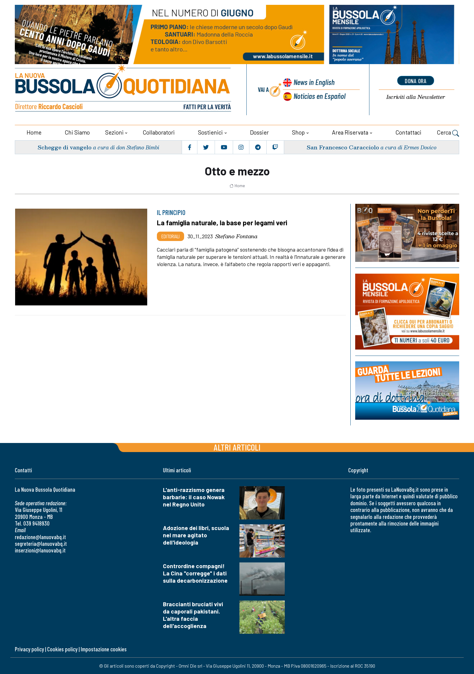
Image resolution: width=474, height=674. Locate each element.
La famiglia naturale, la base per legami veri (222, 222)
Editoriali (170, 236)
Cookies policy (62, 649)
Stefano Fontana (236, 236)
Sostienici (210, 132)
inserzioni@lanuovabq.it (40, 550)
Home (34, 132)
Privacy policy (29, 649)
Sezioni (114, 132)
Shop (298, 132)
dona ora (416, 80)
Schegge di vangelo (64, 147)
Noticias (320, 95)
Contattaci (408, 132)
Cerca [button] (448, 133)
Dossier (259, 132)
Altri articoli (237, 447)
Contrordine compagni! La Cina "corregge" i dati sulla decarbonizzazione (195, 573)
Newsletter (415, 97)
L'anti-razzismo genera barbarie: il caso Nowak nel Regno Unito (194, 497)
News (314, 81)
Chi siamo (77, 132)
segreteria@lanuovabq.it (41, 543)
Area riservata (350, 132)
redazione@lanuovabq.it (40, 536)
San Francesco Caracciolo (343, 147)
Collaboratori (159, 132)
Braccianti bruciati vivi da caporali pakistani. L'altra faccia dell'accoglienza (193, 615)
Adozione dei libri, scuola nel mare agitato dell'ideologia (196, 535)
